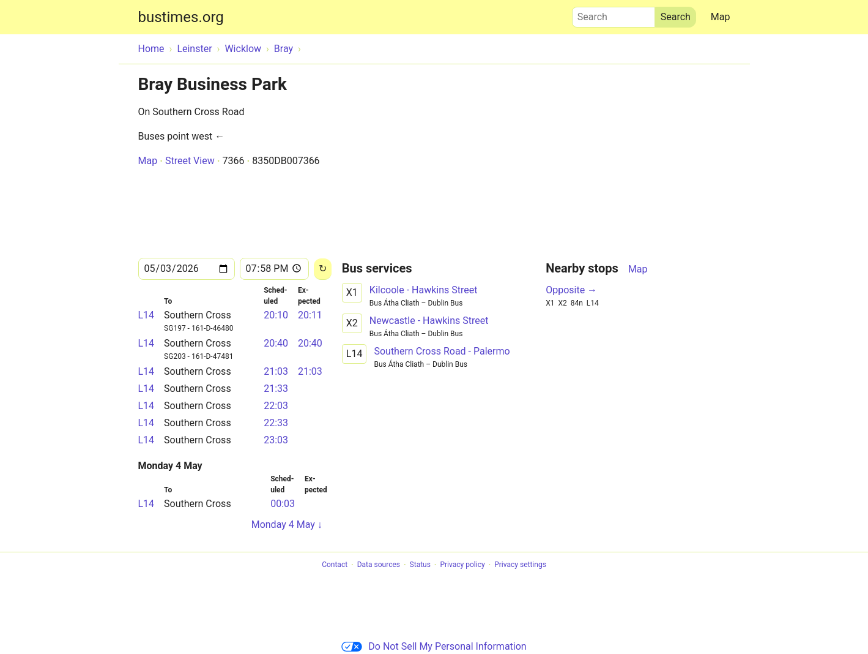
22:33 (276, 423)
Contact (334, 565)
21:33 (276, 388)
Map (720, 17)
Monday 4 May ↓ (286, 524)
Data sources (378, 565)
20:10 (276, 315)
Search (613, 14)
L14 (146, 315)
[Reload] (323, 269)
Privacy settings (520, 565)
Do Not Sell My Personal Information (433, 646)
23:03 (276, 440)
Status (420, 565)
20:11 (310, 315)
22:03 (276, 406)
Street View (190, 161)
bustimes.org (181, 17)
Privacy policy (462, 565)
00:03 (282, 503)
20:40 (276, 343)
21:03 (276, 371)
